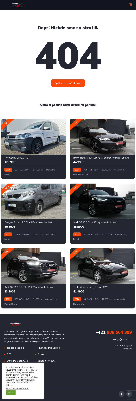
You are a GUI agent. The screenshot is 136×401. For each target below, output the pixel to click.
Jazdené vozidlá (15, 347)
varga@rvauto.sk (122, 339)
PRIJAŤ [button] (11, 392)
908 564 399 (114, 332)
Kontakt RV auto (46, 360)
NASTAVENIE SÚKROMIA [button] (17, 388)
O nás (40, 354)
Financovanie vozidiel (49, 347)
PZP (9, 354)
